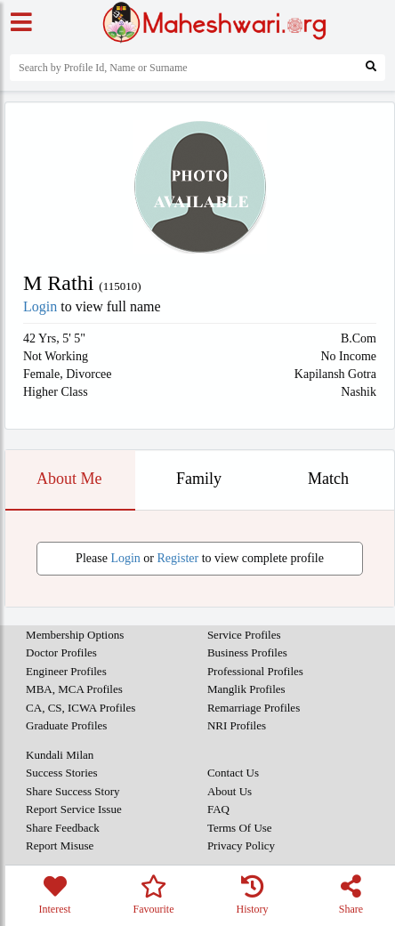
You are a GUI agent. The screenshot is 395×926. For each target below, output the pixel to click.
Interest (54, 894)
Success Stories (62, 772)
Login (40, 306)
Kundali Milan (59, 754)
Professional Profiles (255, 671)
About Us (229, 791)
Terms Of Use (239, 827)
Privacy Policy (241, 845)
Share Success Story (72, 791)
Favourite (153, 894)
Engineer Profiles (66, 671)
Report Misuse (59, 845)
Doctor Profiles (61, 652)
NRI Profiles (236, 725)
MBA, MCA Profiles (74, 689)
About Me (69, 478)
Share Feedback (63, 827)
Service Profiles (244, 634)
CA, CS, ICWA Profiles (80, 707)
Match (328, 478)
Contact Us (233, 772)
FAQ (218, 809)
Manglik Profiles (246, 689)
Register (178, 558)
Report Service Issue (74, 809)
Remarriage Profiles (253, 707)
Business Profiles (247, 652)
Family (199, 478)
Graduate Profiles (66, 725)
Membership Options (75, 634)
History (252, 894)
